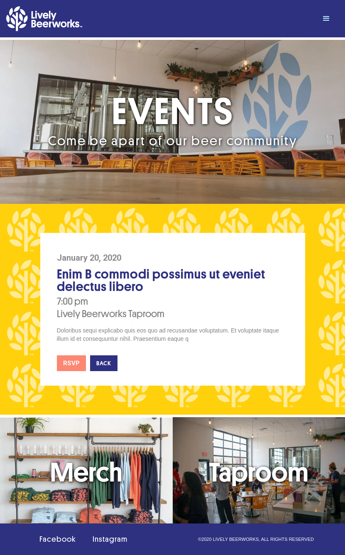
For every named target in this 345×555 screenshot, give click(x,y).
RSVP (71, 363)
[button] (326, 18)
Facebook (57, 539)
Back (103, 363)
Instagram (110, 539)
